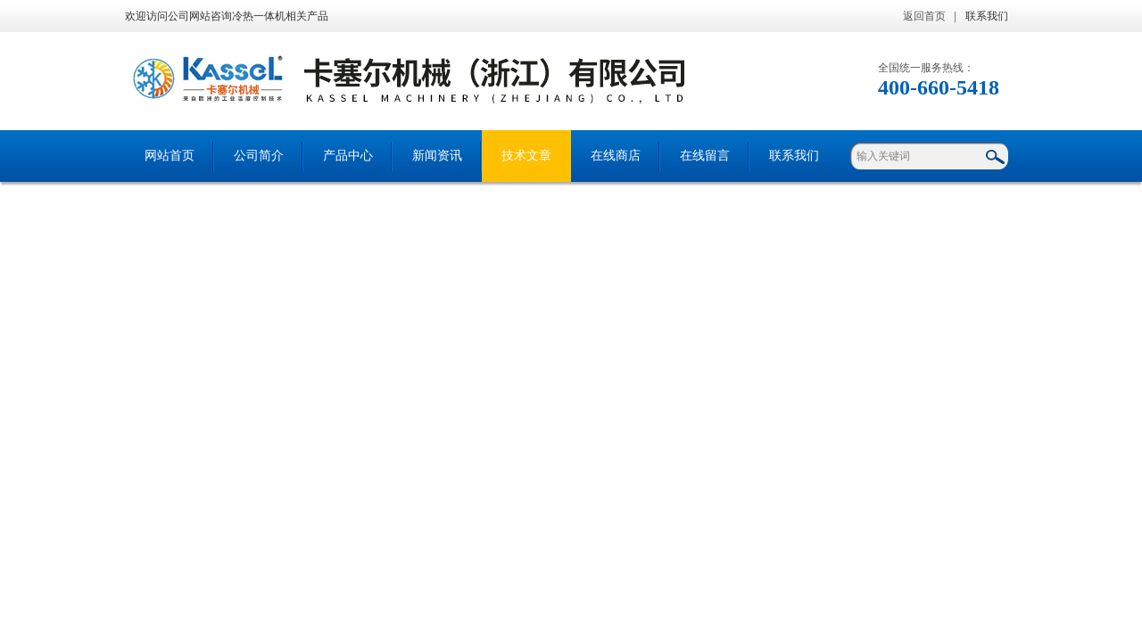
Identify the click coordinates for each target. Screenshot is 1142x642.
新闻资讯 (437, 155)
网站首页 (169, 155)
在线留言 (705, 155)
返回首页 (924, 16)
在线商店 (616, 155)
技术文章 (526, 155)
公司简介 (259, 155)
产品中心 (348, 155)
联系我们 (986, 16)
